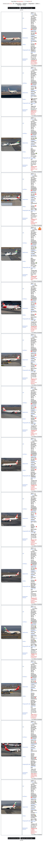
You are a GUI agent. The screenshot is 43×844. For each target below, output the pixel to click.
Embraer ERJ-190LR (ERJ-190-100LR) (33, 702)
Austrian (33, 43)
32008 (32, 780)
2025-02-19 (33, 31)
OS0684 (33, 251)
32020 (32, 117)
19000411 (33, 51)
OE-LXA (33, 355)
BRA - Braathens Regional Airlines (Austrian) (33, 151)
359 (32, 104)
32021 (32, 67)
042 (35, 102)
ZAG (35, 252)
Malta (32, 515)
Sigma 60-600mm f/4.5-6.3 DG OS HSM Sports (33, 20)
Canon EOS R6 (34, 16)
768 (35, 209)
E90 (32, 707)
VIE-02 (32, 23)
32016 (32, 334)
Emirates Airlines (33, 640)
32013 (32, 493)
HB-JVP (33, 681)
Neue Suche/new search (13, 8)
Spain (32, 309)
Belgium (33, 364)
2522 (32, 531)
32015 (32, 387)
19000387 (33, 705)
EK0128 (33, 631)
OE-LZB (33, 303)
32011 (32, 606)
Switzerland (33, 203)
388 (32, 648)
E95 (32, 53)
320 (32, 212)
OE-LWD (33, 33)
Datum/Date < (19, 3)
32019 (32, 173)
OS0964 (33, 141)
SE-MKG (33, 138)
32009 (32, 721)
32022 (32, 12)
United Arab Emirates (34, 628)
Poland (32, 39)
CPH (32, 576)
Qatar (32, 89)
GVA (32, 202)
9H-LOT (33, 513)
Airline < (37, 3)
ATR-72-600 (33, 156)
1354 (34, 157)
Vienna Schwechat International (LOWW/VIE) (34, 26)
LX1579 (32, 685)
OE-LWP (33, 459)
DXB (32, 635)
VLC (35, 308)
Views (24, 4)
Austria (34, 29)
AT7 (32, 159)
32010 (32, 661)
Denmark (33, 577)
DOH (32, 96)
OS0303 (33, 572)
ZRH (32, 689)
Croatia (32, 253)
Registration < (32, 3)
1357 (34, 266)
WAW (35, 37)
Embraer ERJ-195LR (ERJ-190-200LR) (33, 48)
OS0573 (33, 197)
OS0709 (33, 462)
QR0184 (33, 91)
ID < (14, 3)
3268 (32, 319)
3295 (32, 370)
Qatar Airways (34, 98)
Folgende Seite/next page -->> (28, 8)
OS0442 (33, 307)
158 (35, 645)
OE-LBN (33, 194)
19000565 (33, 587)
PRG (32, 467)
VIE (31, 41)
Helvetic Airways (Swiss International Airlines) (33, 695)
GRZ (35, 142)
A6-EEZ (32, 626)
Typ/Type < (19, 4)
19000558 (33, 476)
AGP (32, 521)
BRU (32, 363)
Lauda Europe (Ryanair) (33, 525)
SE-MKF (33, 247)
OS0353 (33, 358)
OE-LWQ (33, 568)
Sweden (33, 139)
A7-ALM (33, 88)
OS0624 (33, 36)
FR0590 (33, 517)
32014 (32, 438)
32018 (32, 227)
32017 (32, 283)
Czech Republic (34, 467)
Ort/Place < (25, 3)
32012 (32, 548)
